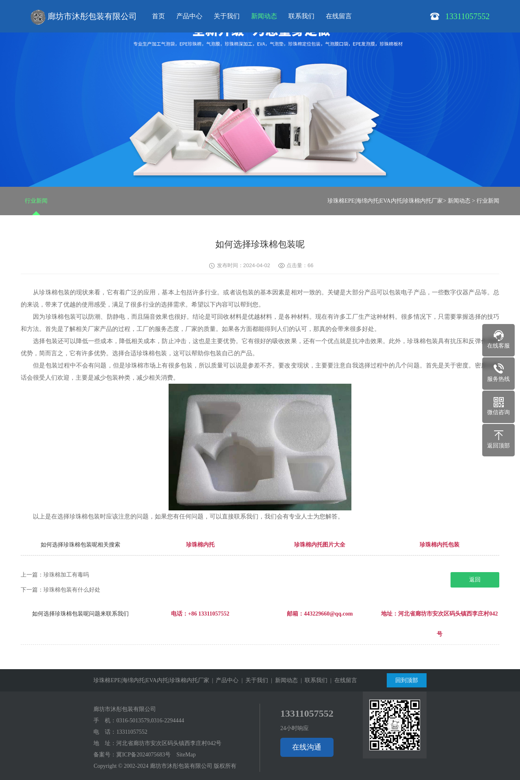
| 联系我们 (312, 680)
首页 (158, 16)
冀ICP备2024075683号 (143, 755)
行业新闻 (36, 201)
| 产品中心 (224, 680)
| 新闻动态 (283, 680)
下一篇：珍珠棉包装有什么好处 (60, 590)
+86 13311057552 (209, 614)
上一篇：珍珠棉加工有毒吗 (55, 575)
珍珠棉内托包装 (439, 545)
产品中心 (189, 16)
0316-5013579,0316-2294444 (150, 720)
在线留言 (339, 16)
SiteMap (185, 755)
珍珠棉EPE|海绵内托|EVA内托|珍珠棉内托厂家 (385, 201)
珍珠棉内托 (200, 545)
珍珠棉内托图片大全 (319, 545)
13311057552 (131, 732)
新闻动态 (264, 16)
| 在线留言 (342, 680)
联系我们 (301, 16)
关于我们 (227, 16)
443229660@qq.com (328, 614)
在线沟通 (306, 747)
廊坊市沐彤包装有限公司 (83, 17)
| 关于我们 (253, 680)
